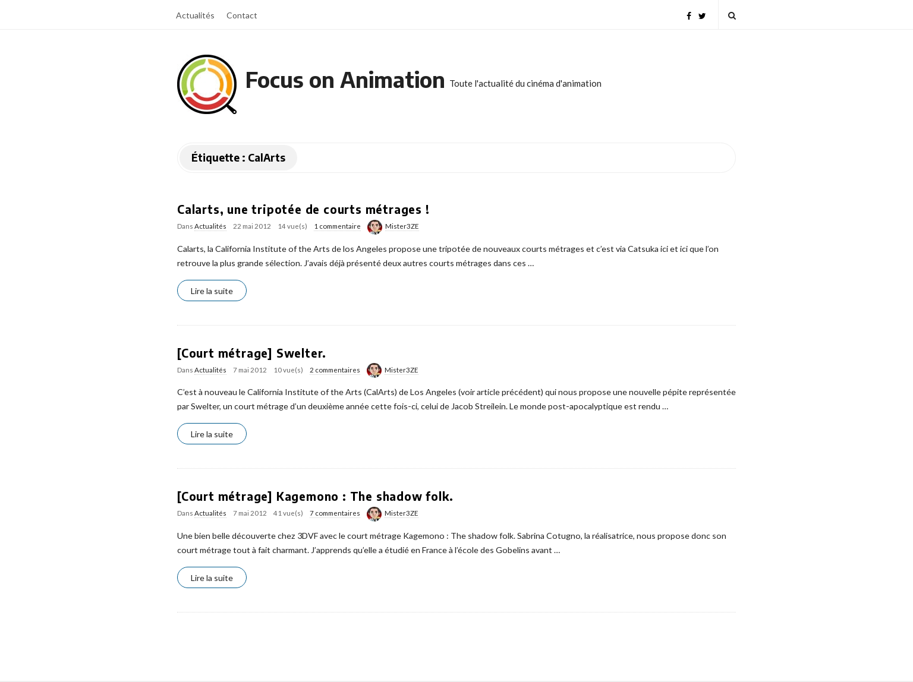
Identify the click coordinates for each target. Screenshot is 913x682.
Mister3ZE (402, 226)
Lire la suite (212, 291)
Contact (241, 15)
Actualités (195, 15)
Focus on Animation (345, 79)
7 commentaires (335, 513)
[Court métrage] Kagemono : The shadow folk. (315, 496)
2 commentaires (335, 370)
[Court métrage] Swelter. (251, 353)
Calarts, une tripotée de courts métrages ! (303, 209)
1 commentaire (337, 226)
